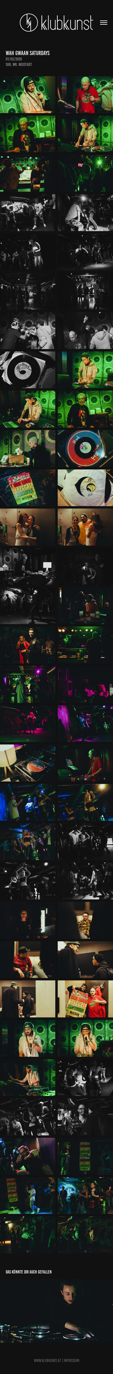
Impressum (71, 1360)
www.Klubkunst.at (47, 1360)
